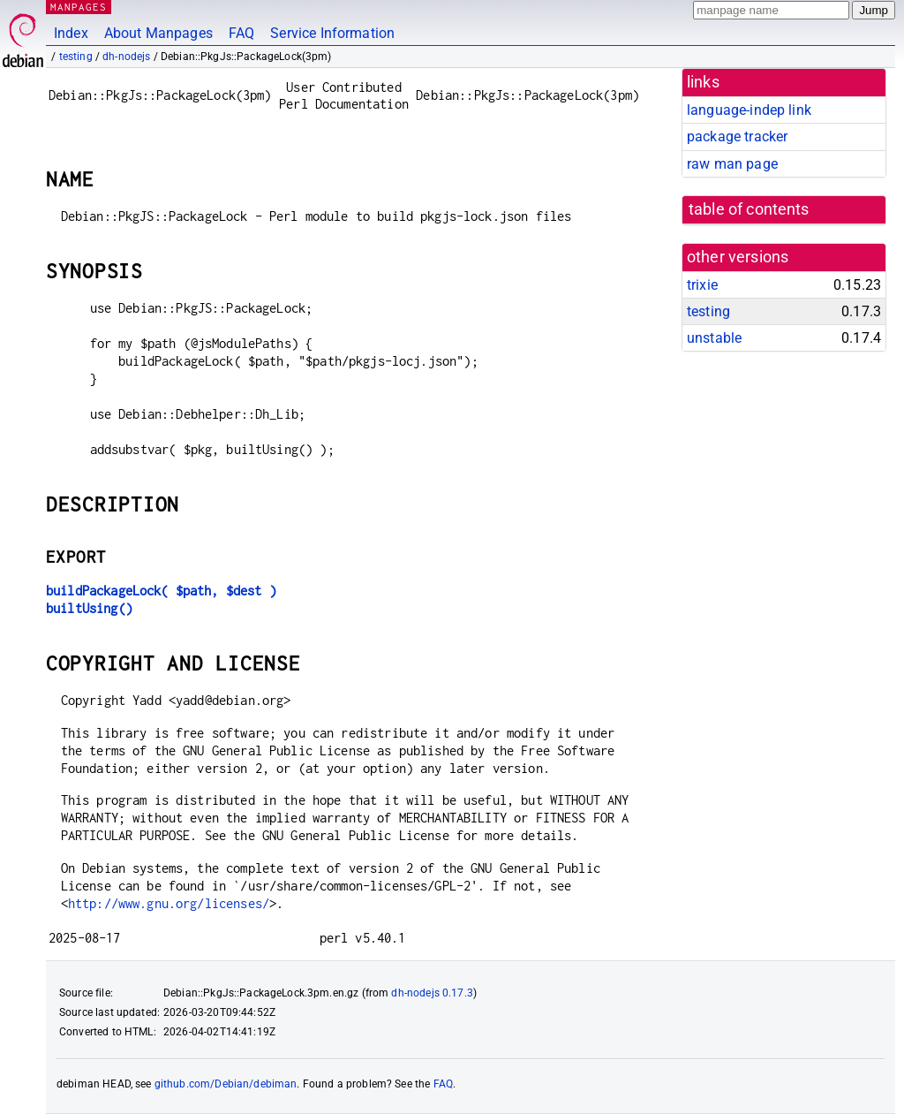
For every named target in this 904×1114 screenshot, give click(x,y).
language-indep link (749, 110)
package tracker (737, 136)
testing (76, 56)
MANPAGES (78, 6)
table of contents (749, 209)
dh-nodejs (126, 56)
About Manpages (158, 33)
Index (71, 33)
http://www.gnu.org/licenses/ (168, 903)
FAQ (241, 33)
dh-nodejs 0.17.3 (431, 993)
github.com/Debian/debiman (226, 1084)
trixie (702, 285)
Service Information (332, 33)
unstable (714, 338)
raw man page (732, 163)
